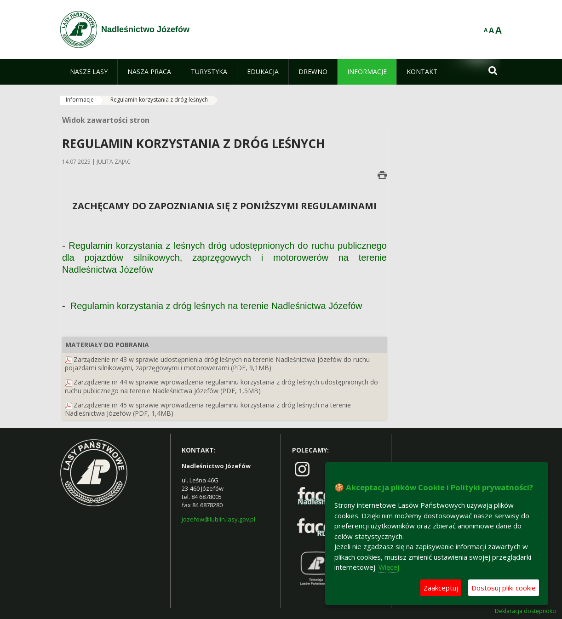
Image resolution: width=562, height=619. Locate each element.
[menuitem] (88, 72)
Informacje (80, 99)
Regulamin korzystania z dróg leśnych (159, 99)
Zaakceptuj (441, 587)
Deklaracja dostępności (525, 611)
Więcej (388, 567)
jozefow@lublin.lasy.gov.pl (218, 519)
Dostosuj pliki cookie (503, 587)
